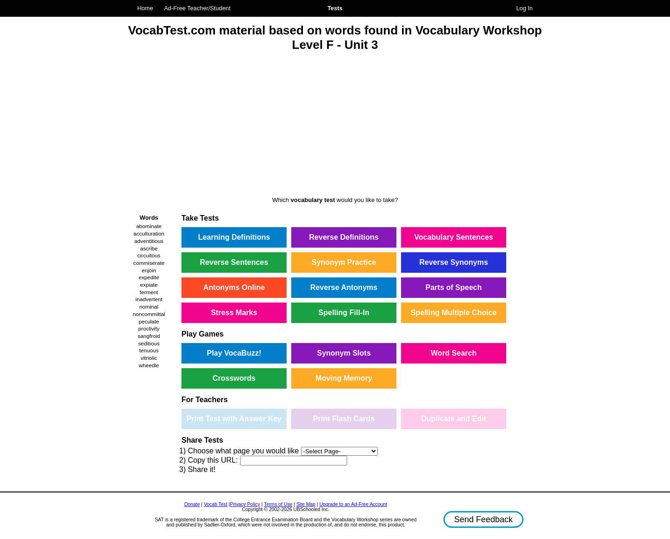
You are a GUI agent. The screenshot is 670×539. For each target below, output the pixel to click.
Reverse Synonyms (453, 262)
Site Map (305, 504)
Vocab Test (216, 504)
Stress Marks (234, 313)
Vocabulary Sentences (453, 237)
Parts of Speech (454, 287)
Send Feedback (483, 519)
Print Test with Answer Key (234, 419)
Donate (192, 504)
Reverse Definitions (343, 237)
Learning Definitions (234, 237)
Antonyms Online (234, 287)
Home (145, 8)
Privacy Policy (245, 504)
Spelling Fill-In (343, 313)
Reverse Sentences (234, 262)
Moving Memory (343, 378)
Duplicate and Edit (453, 419)
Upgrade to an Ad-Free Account (353, 504)
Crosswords (234, 378)
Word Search (453, 353)
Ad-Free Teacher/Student (197, 8)
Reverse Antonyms (343, 287)
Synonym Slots (344, 353)
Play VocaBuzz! (234, 353)
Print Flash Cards (344, 419)
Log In (524, 8)
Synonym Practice (344, 262)
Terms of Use (278, 504)
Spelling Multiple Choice (454, 313)
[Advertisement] (335, 125)
